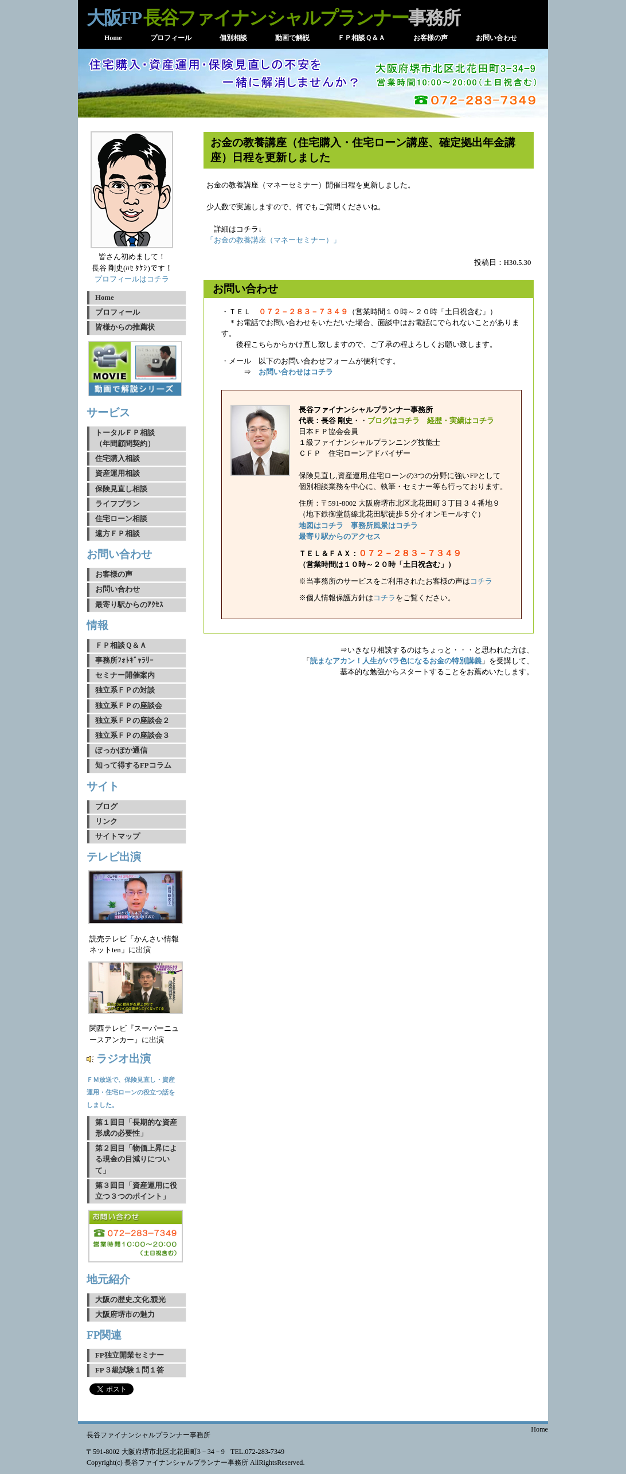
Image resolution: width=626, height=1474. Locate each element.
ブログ (106, 807)
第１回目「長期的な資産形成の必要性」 (136, 1128)
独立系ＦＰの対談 (125, 690)
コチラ (481, 581)
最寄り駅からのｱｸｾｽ (129, 605)
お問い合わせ (117, 589)
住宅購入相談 (117, 459)
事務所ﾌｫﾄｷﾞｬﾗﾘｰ (124, 660)
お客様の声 (113, 574)
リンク (106, 822)
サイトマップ (117, 836)
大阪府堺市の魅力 (125, 1315)
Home (104, 298)
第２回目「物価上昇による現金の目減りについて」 (136, 1159)
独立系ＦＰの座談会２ (132, 721)
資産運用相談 (117, 474)
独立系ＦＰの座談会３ (132, 736)
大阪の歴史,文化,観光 (130, 1300)
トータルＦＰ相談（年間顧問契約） (125, 438)
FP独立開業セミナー (129, 1355)
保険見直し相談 (121, 489)
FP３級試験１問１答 (129, 1370)
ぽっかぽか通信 (121, 750)
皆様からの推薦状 (125, 327)
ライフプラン (117, 504)
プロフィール (117, 312)
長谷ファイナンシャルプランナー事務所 (148, 1435)
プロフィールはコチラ (132, 279)
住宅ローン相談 (121, 519)
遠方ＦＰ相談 (117, 534)
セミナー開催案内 (125, 675)
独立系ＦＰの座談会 (128, 706)
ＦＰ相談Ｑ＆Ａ (121, 646)
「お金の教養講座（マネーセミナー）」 (273, 240)
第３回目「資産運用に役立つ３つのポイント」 (136, 1191)
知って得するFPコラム (133, 765)
